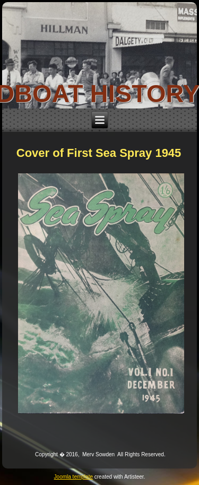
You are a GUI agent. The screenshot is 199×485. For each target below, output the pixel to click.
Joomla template (73, 477)
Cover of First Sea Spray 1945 (98, 153)
